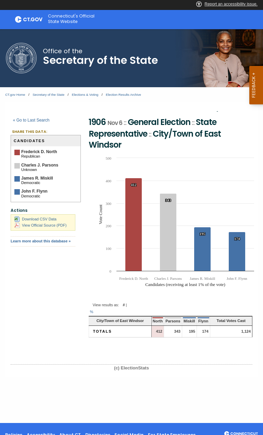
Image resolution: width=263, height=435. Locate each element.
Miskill (189, 321)
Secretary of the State (48, 94)
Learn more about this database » (41, 241)
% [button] (91, 312)
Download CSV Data (35, 219)
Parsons (172, 321)
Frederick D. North (39, 151)
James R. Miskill (37, 178)
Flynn (203, 321)
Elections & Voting (85, 94)
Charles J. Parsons (39, 165)
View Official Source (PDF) (40, 225)
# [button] (124, 305)
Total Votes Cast (231, 321)
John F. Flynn (34, 191)
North (158, 321)
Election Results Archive (123, 94)
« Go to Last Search (31, 120)
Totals (102, 331)
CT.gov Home (15, 94)
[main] (131, 226)
